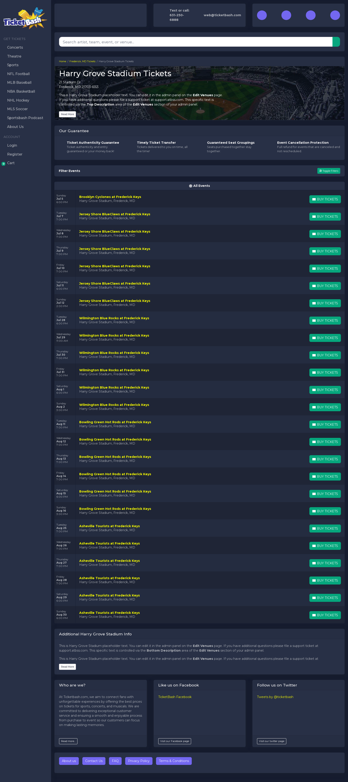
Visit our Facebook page (174, 741)
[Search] (196, 42)
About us (69, 761)
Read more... (68, 741)
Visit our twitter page (271, 741)
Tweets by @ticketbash (275, 697)
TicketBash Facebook (175, 697)
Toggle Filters (328, 170)
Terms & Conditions (174, 761)
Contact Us (94, 761)
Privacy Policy (139, 761)
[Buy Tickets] (325, 199)
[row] (199, 198)
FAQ (115, 761)
